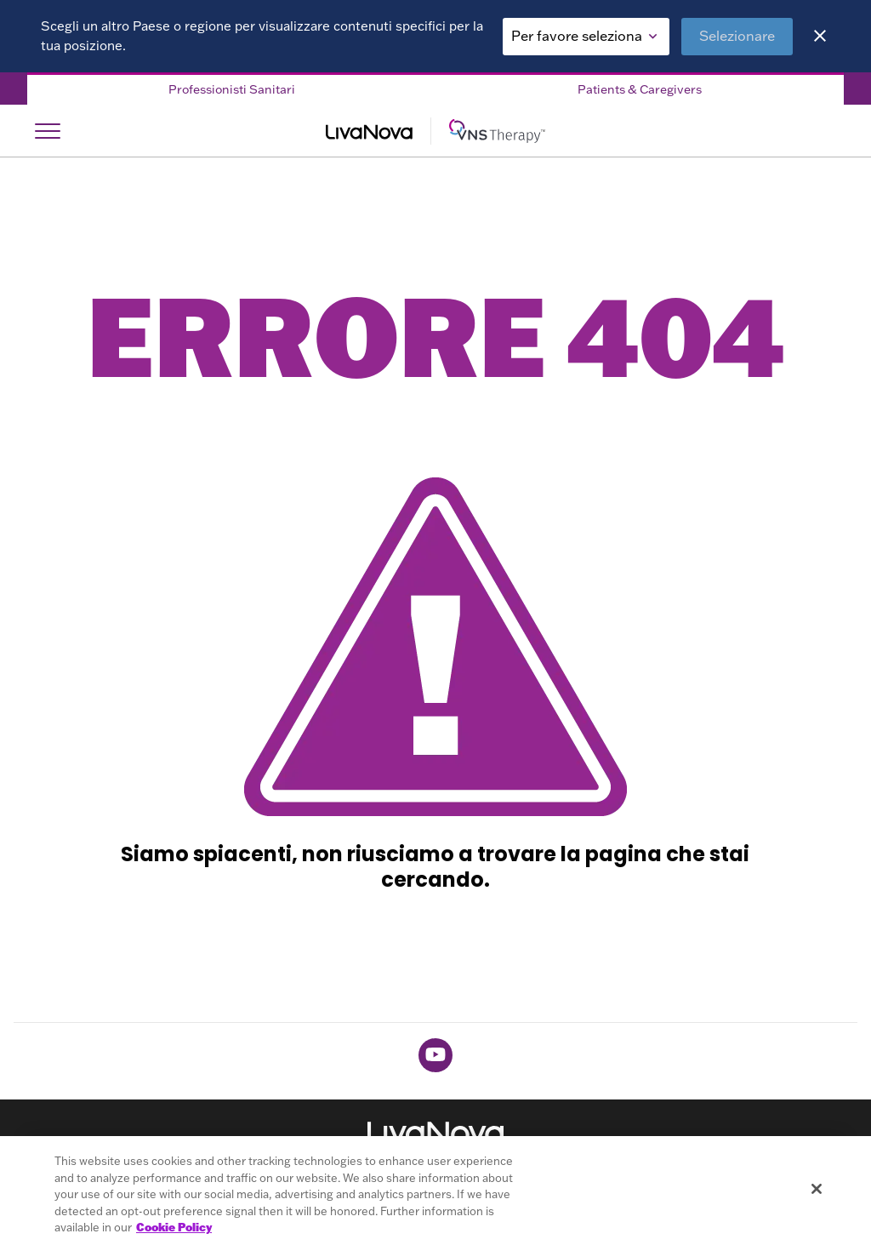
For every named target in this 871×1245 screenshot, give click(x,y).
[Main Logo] (435, 131)
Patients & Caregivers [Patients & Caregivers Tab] (640, 89)
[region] (435, 1190)
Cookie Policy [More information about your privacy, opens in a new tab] (174, 1227)
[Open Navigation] (47, 131)
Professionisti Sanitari (231, 89)
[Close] (820, 36)
